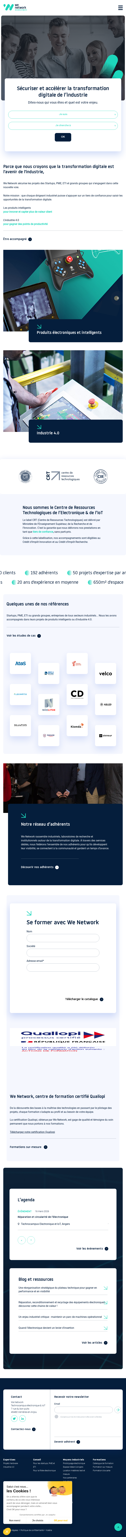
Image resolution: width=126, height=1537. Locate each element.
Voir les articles (92, 1342)
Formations (99, 1460)
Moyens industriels (73, 1460)
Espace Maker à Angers (73, 1467)
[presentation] (51, 980)
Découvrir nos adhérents (37, 867)
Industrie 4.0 (48, 433)
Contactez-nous (21, 1429)
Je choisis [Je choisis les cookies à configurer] (37, 1520)
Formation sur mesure (102, 1467)
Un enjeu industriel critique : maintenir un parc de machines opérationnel (60, 1316)
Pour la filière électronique (44, 1470)
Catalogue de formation (103, 1463)
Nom (29, 931)
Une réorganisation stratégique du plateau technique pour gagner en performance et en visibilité (58, 1289)
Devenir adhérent (64, 1442)
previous (22, 1238)
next (31, 1238)
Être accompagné (15, 239)
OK (63, 137)
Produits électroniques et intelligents (69, 333)
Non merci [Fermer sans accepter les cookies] (14, 1520)
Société (31, 946)
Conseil (37, 1460)
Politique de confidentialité (32, 1530)
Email (57, 1404)
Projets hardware (10, 1463)
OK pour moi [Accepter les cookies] (61, 1520)
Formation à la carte (101, 1470)
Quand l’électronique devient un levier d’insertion (46, 1327)
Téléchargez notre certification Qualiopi (32, 1132)
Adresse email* (35, 960)
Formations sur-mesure (26, 1147)
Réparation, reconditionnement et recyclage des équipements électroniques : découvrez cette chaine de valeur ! (62, 1304)
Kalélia (49, 1530)
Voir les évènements (89, 1248)
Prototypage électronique (74, 1463)
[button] (7, 1531)
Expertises (9, 1460)
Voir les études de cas (21, 635)
